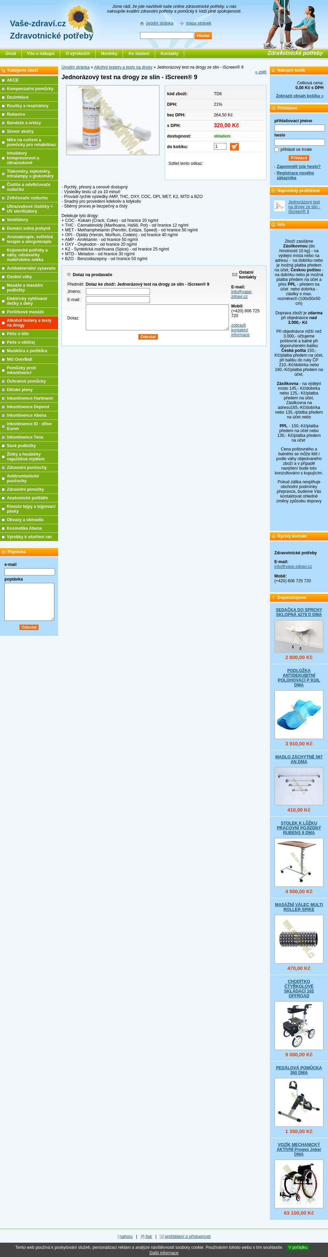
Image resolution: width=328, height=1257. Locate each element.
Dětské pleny (19, 389)
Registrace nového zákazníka (295, 175)
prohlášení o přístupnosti (187, 1236)
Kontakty (169, 53)
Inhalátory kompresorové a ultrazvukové (23, 158)
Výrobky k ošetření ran (29, 536)
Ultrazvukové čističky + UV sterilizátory (30, 209)
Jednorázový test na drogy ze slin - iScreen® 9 (304, 207)
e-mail (10, 564)
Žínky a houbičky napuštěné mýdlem (26, 456)
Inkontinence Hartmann (30, 398)
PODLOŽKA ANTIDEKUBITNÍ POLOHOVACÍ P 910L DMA (299, 677)
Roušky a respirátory (28, 105)
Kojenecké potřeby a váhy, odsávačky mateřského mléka (27, 255)
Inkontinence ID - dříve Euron (29, 426)
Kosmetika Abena (24, 528)
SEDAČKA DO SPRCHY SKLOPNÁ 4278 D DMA (299, 612)
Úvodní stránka (76, 67)
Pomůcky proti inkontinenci (21, 370)
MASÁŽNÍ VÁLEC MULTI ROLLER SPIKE (299, 907)
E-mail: (73, 299)
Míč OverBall (19, 359)
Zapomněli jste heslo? (299, 166)
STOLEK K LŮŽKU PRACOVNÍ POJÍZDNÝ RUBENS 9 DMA (299, 828)
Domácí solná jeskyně (29, 228)
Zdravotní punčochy (27, 467)
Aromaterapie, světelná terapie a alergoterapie (30, 239)
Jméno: (74, 291)
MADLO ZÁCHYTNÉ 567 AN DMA (299, 759)
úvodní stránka (159, 23)
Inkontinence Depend (28, 406)
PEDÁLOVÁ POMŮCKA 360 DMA (299, 1070)
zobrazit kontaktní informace (240, 330)
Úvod (10, 53)
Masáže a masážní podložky (25, 287)
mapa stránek (198, 23)
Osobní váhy (19, 276)
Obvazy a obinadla (25, 519)
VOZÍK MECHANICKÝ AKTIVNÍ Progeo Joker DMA (299, 1149)
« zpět (260, 72)
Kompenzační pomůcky (30, 88)
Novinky (109, 53)
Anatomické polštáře (27, 498)
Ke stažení (138, 53)
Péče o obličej (21, 342)
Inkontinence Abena (26, 415)
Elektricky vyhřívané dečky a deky (27, 301)
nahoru (126, 1236)
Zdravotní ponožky (25, 489)
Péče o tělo (18, 333)
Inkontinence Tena (25, 437)
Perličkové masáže (25, 312)
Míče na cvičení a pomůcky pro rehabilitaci (31, 142)
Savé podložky (21, 445)
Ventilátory (17, 219)
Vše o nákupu (41, 53)
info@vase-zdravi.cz (241, 294)
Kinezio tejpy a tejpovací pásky (31, 509)
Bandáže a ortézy (24, 122)
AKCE (13, 80)
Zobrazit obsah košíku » (300, 96)
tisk (149, 1236)
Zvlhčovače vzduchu (27, 198)
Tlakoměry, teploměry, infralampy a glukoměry (30, 173)
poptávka (13, 579)
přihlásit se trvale (296, 149)
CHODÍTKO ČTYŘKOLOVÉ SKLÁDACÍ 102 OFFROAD (299, 988)
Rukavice (16, 114)
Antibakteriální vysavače (31, 268)
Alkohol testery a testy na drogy (123, 67)
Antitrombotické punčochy (23, 478)
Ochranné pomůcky (26, 381)
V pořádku (298, 1247)
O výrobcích (78, 53)
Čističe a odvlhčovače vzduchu (29, 187)
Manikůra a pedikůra (27, 350)
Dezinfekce (18, 97)
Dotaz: (73, 318)
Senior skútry (20, 131)
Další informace (163, 1253)
